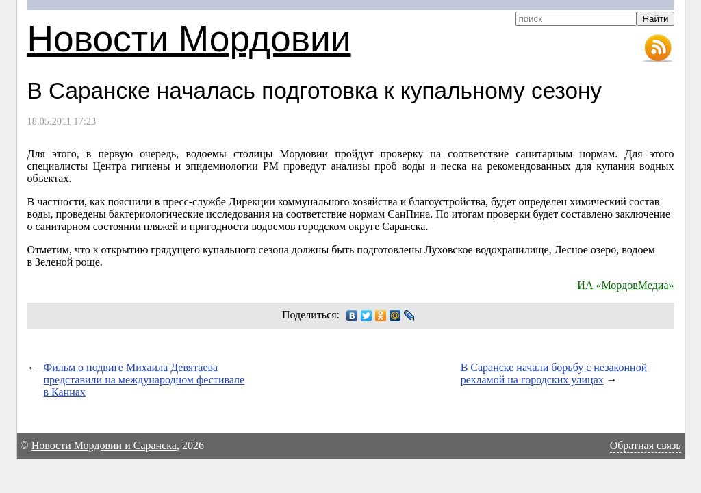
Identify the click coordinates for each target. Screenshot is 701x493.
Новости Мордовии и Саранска (104, 445)
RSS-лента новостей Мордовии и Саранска (657, 48)
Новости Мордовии (189, 38)
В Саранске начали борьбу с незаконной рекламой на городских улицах (554, 373)
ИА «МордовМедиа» (625, 285)
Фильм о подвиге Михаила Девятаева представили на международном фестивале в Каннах (144, 380)
